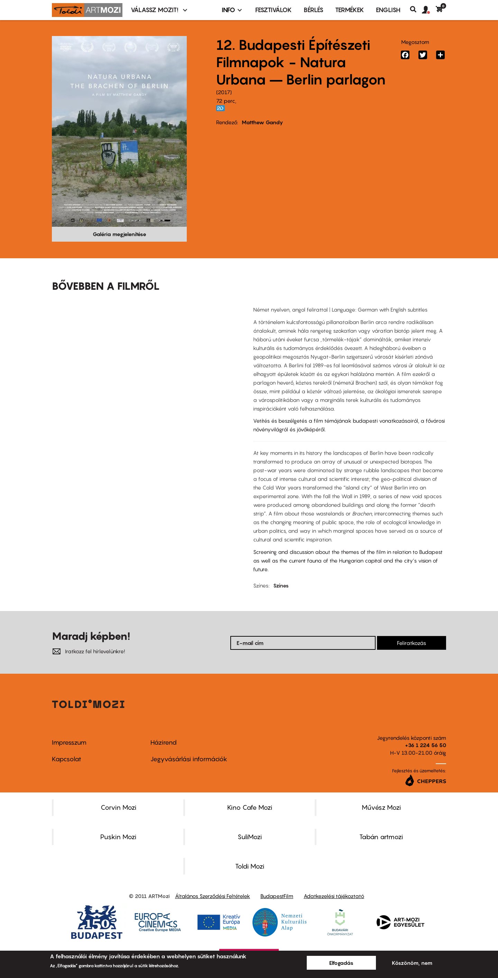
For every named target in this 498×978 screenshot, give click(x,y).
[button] (429, 10)
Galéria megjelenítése (119, 234)
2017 (224, 92)
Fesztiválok (273, 10)
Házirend (163, 742)
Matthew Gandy (262, 122)
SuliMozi (250, 837)
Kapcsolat (66, 759)
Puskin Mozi (118, 837)
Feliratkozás (411, 643)
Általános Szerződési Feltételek (212, 896)
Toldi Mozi (249, 866)
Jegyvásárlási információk (188, 759)
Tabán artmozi (381, 837)
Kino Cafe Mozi (249, 807)
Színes (281, 585)
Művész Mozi (381, 807)
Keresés (416, 9)
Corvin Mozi (118, 807)
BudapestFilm (276, 896)
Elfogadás (341, 963)
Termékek (349, 10)
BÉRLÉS (313, 10)
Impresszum (69, 742)
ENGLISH (388, 10)
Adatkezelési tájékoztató (334, 896)
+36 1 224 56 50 (425, 745)
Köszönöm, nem (412, 963)
